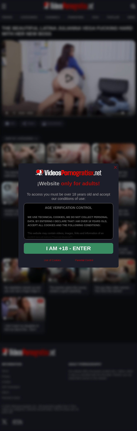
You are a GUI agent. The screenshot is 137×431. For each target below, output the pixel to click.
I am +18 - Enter (68, 248)
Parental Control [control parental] (84, 260)
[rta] (68, 261)
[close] (115, 167)
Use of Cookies (52, 260)
